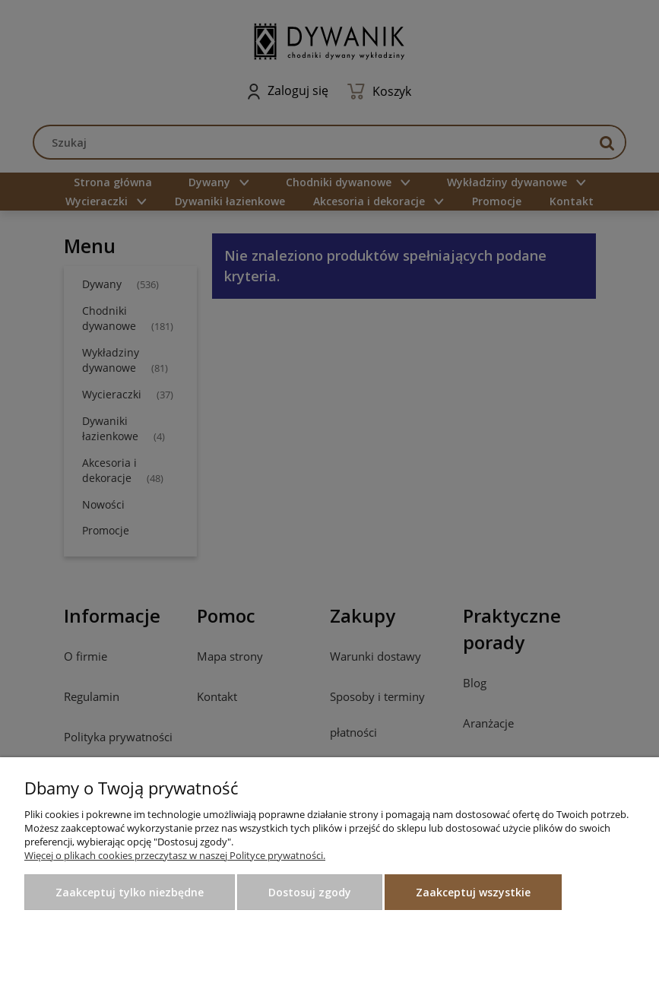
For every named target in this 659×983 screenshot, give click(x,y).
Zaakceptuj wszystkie (473, 892)
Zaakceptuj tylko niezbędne (129, 892)
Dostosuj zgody (309, 892)
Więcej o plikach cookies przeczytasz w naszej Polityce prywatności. (174, 855)
